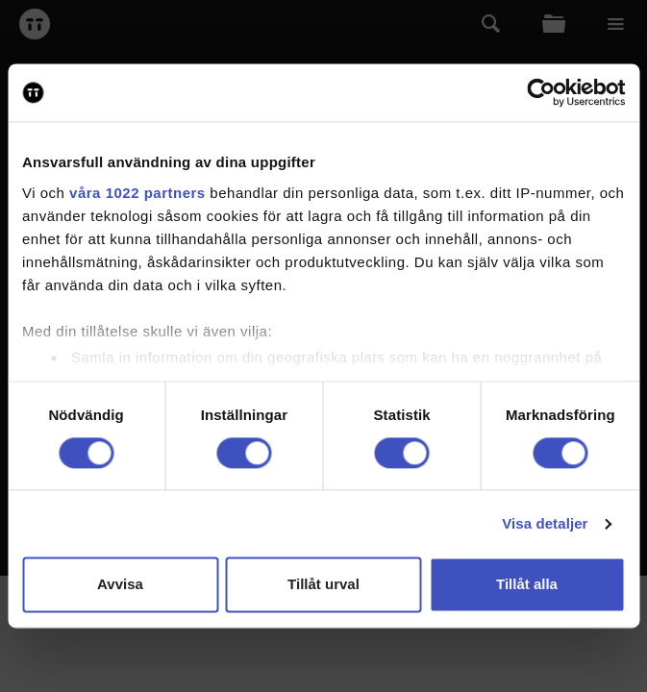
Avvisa (120, 585)
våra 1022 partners (137, 193)
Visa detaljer (544, 523)
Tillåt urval (323, 585)
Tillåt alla (527, 585)
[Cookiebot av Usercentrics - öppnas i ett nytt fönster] (541, 92)
